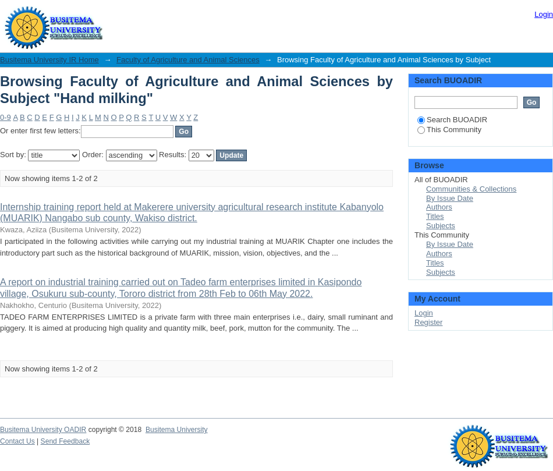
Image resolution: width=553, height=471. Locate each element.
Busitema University (177, 430)
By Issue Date (449, 198)
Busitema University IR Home (49, 59)
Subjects (440, 225)
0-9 (5, 117)
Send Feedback (65, 441)
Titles (435, 216)
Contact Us (17, 441)
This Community (449, 129)
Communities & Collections (471, 189)
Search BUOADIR (452, 119)
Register (428, 322)
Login (543, 14)
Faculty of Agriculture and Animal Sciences (188, 59)
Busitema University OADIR (43, 430)
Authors (439, 207)
